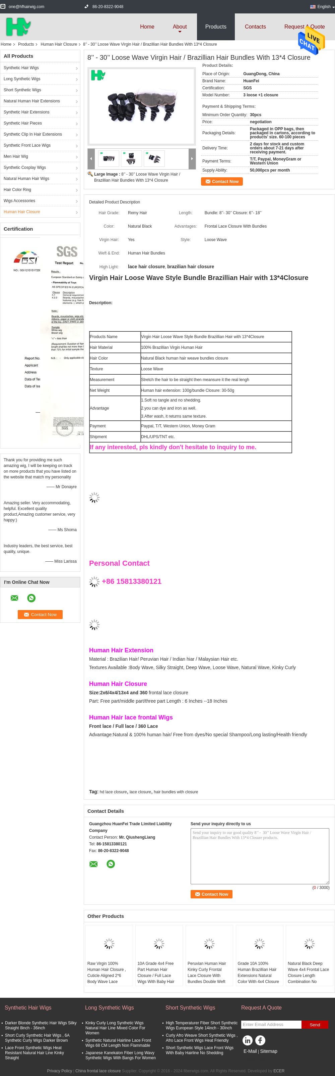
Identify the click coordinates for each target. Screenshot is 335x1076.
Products (215, 27)
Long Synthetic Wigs (22, 79)
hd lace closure (113, 792)
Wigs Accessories (19, 200)
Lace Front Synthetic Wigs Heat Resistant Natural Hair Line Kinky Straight (34, 1052)
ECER (278, 1071)
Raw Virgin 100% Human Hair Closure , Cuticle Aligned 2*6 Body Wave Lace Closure (106, 975)
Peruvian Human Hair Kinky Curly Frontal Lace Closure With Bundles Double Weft (207, 972)
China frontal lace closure (98, 1071)
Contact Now (225, 181)
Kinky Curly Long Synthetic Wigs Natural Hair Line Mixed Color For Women (115, 1028)
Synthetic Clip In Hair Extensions (33, 134)
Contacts (255, 27)
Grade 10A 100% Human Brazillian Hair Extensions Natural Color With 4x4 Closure (258, 972)
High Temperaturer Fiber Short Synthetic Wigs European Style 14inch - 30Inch (202, 1025)
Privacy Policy (59, 1071)
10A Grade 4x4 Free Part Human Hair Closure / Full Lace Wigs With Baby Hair (155, 972)
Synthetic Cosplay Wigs (25, 167)
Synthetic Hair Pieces (23, 123)
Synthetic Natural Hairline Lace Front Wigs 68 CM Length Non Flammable (118, 1043)
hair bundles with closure (176, 792)
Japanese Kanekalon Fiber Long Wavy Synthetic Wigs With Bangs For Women (120, 1055)
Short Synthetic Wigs (22, 90)
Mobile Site (253, 1059)
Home (147, 27)
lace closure (140, 792)
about (180, 27)
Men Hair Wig (16, 156)
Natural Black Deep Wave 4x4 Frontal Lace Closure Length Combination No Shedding (308, 975)
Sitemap (268, 1051)
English (326, 6)
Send (315, 1024)
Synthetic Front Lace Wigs (27, 145)
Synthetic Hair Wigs (21, 67)
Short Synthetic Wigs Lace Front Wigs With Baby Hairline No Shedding (199, 1050)
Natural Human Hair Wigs (26, 178)
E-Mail (250, 1051)
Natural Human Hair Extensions (32, 101)
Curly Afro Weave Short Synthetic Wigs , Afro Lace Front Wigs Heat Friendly (202, 1038)
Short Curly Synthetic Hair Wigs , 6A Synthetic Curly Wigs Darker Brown (37, 1038)
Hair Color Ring (17, 189)
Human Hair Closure (59, 44)
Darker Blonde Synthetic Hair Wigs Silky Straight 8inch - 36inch (40, 1025)
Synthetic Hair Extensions (27, 112)
